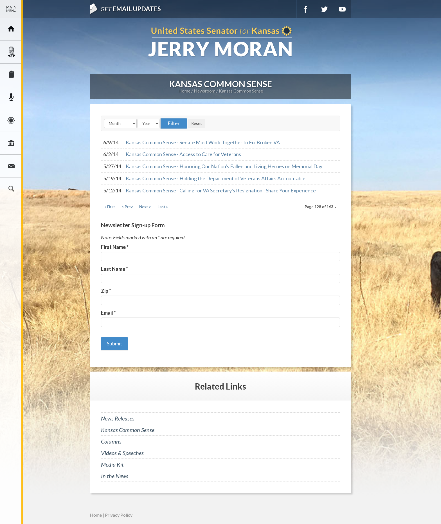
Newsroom (11, 97)
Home (184, 90)
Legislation (11, 143)
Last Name (114, 269)
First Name (115, 247)
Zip (106, 291)
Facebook (306, 9)
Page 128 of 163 (320, 206)
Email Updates (130, 9)
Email (108, 313)
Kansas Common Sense (241, 90)
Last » (163, 206)
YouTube (342, 9)
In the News (114, 476)
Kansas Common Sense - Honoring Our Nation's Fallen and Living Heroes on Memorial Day (224, 166)
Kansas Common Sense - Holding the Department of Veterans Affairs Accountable (215, 178)
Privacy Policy (118, 515)
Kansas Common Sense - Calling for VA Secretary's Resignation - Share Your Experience (221, 190)
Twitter (324, 9)
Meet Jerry (11, 52)
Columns (111, 441)
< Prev (127, 206)
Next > (145, 206)
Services (11, 75)
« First (110, 206)
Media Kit (112, 464)
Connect (11, 166)
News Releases (117, 418)
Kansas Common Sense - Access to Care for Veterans (183, 154)
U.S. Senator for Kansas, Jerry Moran (220, 42)
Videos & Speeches (122, 452)
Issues (11, 120)
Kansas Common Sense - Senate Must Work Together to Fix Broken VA (203, 142)
